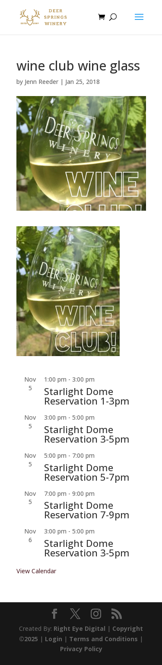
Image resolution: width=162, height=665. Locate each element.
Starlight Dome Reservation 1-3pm (87, 396)
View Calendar (36, 571)
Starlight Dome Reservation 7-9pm (87, 509)
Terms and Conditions (103, 639)
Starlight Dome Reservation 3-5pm (87, 434)
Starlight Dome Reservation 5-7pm (87, 472)
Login (53, 639)
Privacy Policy (81, 649)
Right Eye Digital (79, 628)
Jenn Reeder (41, 81)
